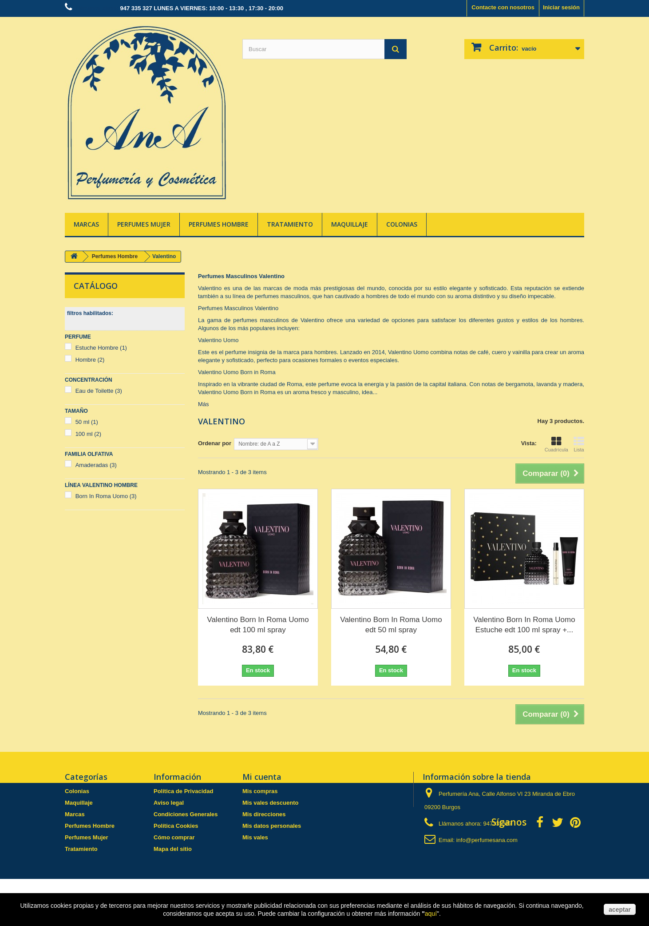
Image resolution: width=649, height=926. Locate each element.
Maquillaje (349, 224)
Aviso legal (169, 802)
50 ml (86, 422)
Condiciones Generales (186, 814)
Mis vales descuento (270, 802)
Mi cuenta (261, 776)
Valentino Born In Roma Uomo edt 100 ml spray (258, 624)
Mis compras (259, 791)
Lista (579, 444)
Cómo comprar (174, 837)
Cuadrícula (556, 444)
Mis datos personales (271, 825)
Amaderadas (96, 465)
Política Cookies (176, 825)
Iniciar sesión (561, 7)
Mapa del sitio (173, 849)
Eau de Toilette (98, 390)
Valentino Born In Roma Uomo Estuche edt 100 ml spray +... (524, 624)
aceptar (620, 909)
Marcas (86, 224)
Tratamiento (290, 224)
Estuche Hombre (101, 347)
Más (203, 404)
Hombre (90, 359)
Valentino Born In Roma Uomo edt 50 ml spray (391, 624)
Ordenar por (214, 443)
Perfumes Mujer (143, 224)
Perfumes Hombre (219, 224)
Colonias (401, 224)
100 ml (88, 434)
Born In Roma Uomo (106, 496)
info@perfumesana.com (487, 840)
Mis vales (255, 837)
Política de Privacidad (183, 791)
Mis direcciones (264, 814)
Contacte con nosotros (502, 7)
